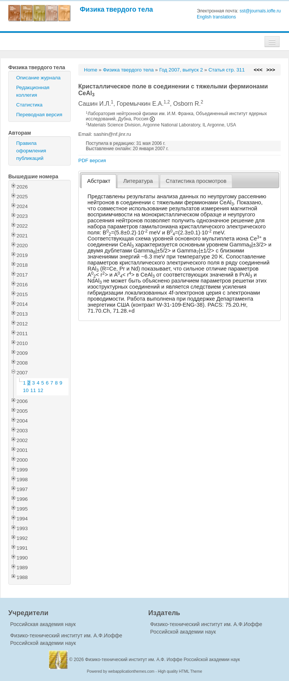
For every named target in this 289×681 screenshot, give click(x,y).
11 (33, 390)
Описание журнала (38, 78)
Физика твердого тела (116, 9)
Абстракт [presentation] (99, 181)
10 (26, 390)
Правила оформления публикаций (31, 150)
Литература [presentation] (138, 181)
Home (90, 70)
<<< (258, 70)
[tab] (98, 181)
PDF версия (92, 160)
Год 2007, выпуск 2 (181, 70)
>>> (270, 70)
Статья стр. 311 (226, 70)
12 (40, 390)
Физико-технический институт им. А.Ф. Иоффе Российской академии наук (162, 659)
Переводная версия (39, 114)
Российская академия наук (43, 624)
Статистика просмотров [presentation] (196, 181)
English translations (216, 17)
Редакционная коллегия (32, 91)
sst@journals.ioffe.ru (260, 11)
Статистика (29, 105)
